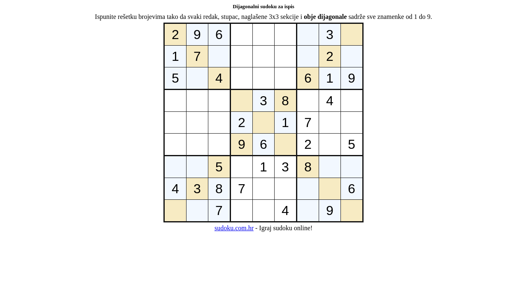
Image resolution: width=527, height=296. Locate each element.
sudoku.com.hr (234, 227)
